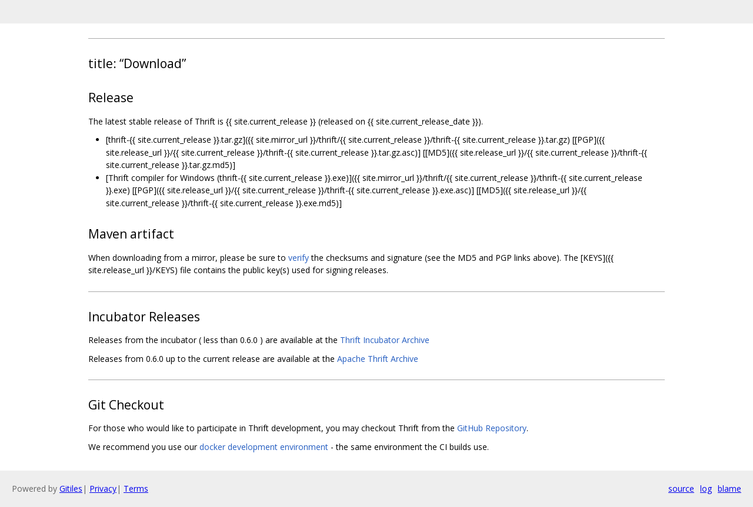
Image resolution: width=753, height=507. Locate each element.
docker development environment (263, 446)
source (681, 488)
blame (729, 488)
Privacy (102, 488)
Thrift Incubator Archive (384, 339)
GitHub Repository (492, 428)
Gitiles (70, 488)
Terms (136, 488)
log (706, 488)
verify (298, 257)
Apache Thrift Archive (377, 358)
